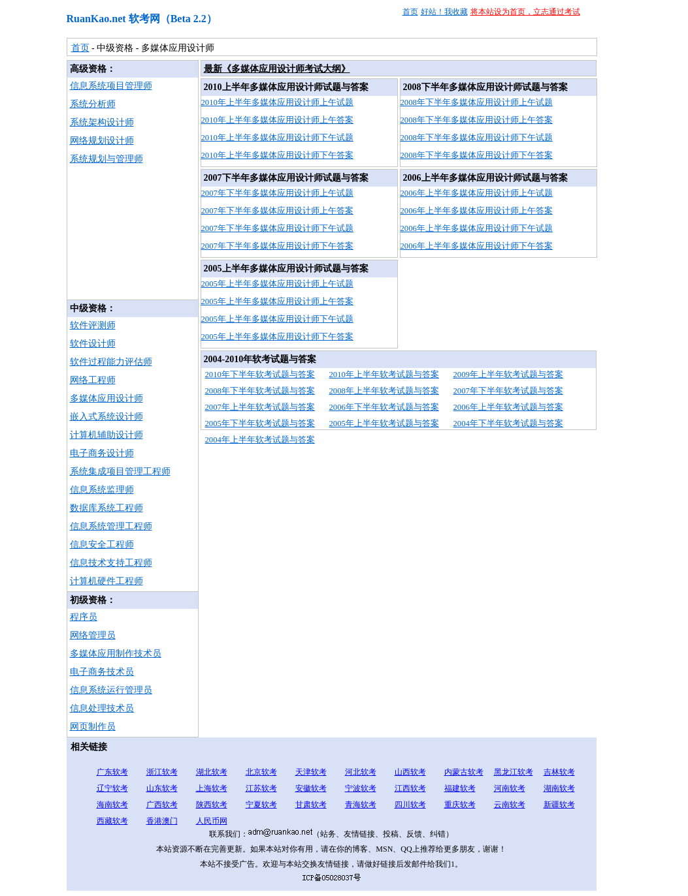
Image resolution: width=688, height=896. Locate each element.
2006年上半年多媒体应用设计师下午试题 (477, 228)
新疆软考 (559, 804)
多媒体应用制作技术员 (115, 653)
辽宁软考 (112, 788)
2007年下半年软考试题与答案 (508, 390)
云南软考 (509, 804)
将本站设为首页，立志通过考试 (525, 11)
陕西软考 (211, 804)
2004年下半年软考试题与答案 (508, 423)
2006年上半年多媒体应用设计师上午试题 (477, 193)
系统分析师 (93, 104)
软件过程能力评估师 (111, 362)
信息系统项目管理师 (111, 86)
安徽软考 (311, 788)
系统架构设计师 (102, 122)
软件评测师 (93, 325)
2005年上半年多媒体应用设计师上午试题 (277, 283)
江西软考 (410, 788)
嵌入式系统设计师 (106, 417)
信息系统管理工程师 (111, 526)
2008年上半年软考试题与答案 (384, 390)
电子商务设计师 (102, 453)
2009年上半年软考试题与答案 (508, 374)
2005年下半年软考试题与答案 (260, 423)
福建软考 (460, 788)
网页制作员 (93, 727)
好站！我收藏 (444, 11)
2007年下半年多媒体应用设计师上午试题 (277, 193)
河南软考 (509, 788)
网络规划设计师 (102, 141)
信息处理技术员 (102, 708)
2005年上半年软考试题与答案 (384, 423)
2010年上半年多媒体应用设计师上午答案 (277, 120)
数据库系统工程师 (106, 508)
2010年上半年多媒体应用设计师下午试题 (277, 137)
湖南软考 (559, 788)
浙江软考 (162, 772)
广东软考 (112, 772)
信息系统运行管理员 (111, 690)
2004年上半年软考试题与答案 (260, 439)
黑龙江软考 (513, 772)
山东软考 (162, 788)
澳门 (170, 821)
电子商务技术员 (102, 672)
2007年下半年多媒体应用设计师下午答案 (277, 246)
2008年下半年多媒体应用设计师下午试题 (477, 137)
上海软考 (211, 788)
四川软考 (410, 804)
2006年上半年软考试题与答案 (508, 407)
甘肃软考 (311, 804)
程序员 (83, 617)
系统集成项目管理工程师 (120, 471)
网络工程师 (93, 380)
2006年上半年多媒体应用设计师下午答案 (477, 246)
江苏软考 (261, 788)
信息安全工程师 (102, 544)
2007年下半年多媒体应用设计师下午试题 (277, 228)
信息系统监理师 (102, 490)
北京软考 (261, 772)
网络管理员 (93, 635)
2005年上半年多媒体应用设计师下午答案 (277, 336)
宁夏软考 (261, 804)
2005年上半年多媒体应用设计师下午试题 (277, 319)
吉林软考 (559, 772)
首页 (410, 11)
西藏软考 (112, 821)
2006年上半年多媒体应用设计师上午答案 (477, 210)
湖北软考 (211, 772)
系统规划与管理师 (106, 159)
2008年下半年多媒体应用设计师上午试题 (477, 102)
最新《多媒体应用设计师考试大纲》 (277, 69)
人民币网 (211, 821)
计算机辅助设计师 (106, 435)
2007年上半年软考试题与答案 (260, 407)
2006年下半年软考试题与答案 (384, 407)
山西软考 (410, 772)
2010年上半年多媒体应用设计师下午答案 (277, 155)
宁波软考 (360, 788)
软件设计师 (93, 343)
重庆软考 (460, 804)
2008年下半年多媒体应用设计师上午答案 (477, 120)
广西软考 (162, 804)
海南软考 (112, 804)
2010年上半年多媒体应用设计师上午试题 (277, 102)
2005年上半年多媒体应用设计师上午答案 (277, 301)
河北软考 (360, 772)
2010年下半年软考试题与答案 (260, 374)
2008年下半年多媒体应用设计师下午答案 (477, 155)
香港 (154, 821)
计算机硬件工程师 (106, 581)
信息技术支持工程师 (111, 563)
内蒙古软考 (463, 772)
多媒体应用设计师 (106, 398)
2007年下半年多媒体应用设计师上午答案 (277, 210)
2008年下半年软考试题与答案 (260, 390)
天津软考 (311, 772)
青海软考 (360, 804)
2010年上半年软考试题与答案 (384, 374)
